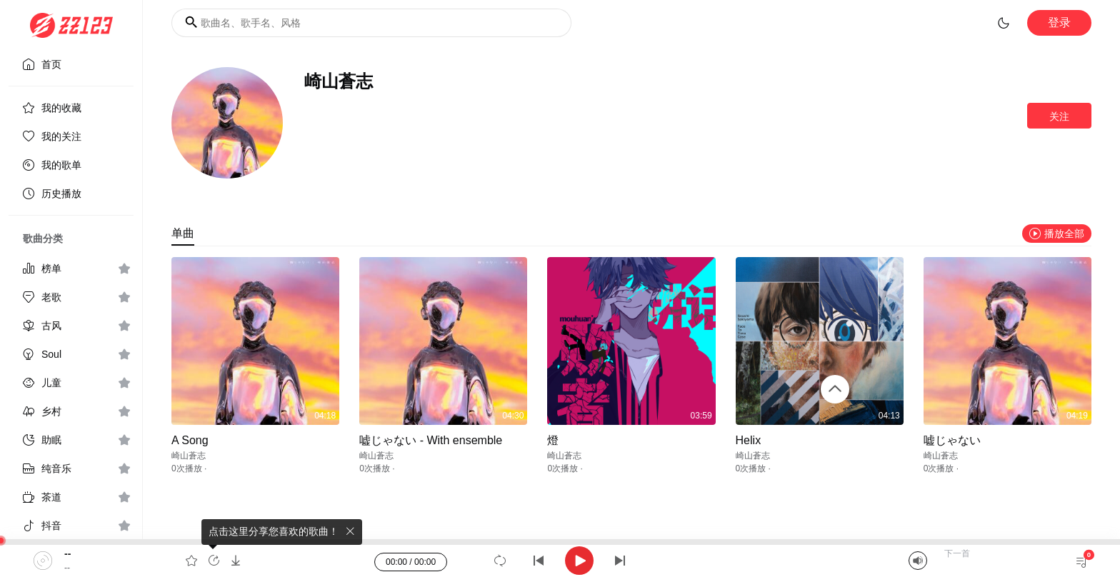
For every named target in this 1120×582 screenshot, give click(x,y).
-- (67, 553)
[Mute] (918, 560)
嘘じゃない (952, 440)
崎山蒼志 (188, 456)
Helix (748, 440)
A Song (190, 440)
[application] (560, 560)
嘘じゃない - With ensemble (430, 440)
